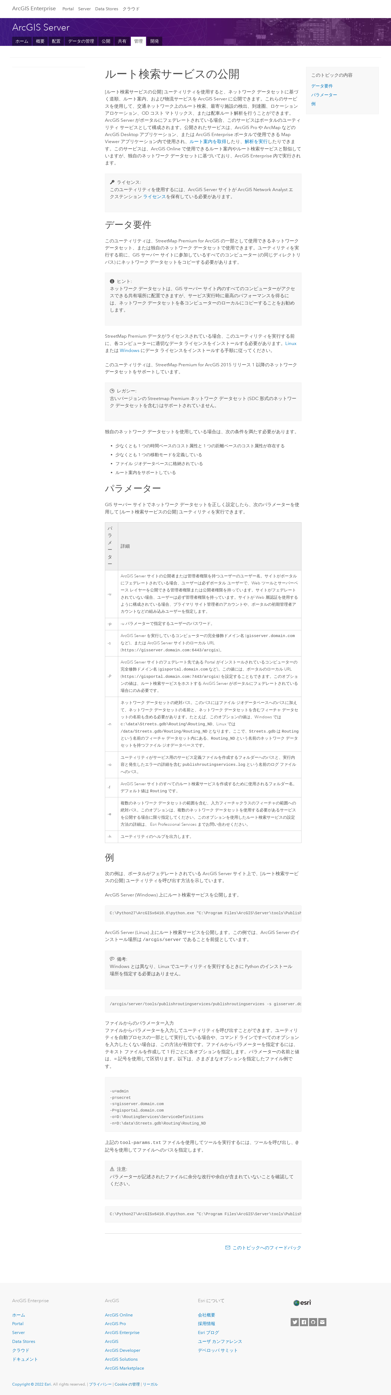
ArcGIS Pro (115, 1323)
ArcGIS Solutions (121, 1359)
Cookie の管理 (127, 1384)
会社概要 (206, 1315)
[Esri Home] (302, 1303)
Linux (290, 343)
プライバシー (100, 1384)
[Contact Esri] (322, 1322)
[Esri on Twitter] (295, 1322)
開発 (154, 41)
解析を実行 (256, 141)
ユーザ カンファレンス (220, 1341)
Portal (68, 8)
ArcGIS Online (119, 1315)
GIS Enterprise (34, 8)
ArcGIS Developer (122, 1350)
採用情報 (206, 1323)
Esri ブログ (208, 1332)
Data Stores (106, 8)
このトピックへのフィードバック (267, 1251)
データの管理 (81, 41)
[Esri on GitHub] (313, 1322)
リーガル (150, 1384)
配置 (56, 41)
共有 (122, 41)
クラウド (131, 8)
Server (84, 8)
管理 (138, 41)
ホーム (21, 41)
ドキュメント (25, 1359)
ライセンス (154, 196)
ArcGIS (111, 1341)
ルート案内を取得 (208, 141)
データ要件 (322, 86)
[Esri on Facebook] (304, 1322)
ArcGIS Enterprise (122, 1332)
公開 (106, 41)
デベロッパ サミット (218, 1350)
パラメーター (324, 94)
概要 (40, 41)
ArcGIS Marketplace (124, 1368)
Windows (130, 350)
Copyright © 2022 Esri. (32, 1384)
